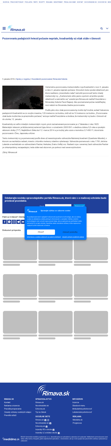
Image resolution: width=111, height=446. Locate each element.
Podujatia (28, 2)
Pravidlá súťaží (10, 415)
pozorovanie (47, 79)
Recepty (42, 2)
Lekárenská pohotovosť (82, 412)
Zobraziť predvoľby (70, 232)
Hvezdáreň (35, 79)
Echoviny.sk (102, 2)
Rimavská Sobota (60, 79)
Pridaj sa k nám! (70, 2)
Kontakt (80, 2)
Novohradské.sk (42, 405)
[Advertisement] (55, 57)
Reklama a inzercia (12, 405)
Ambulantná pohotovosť (82, 409)
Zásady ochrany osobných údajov (73, 237)
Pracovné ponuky (17, 2)
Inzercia (6, 2)
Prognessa (77, 423)
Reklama (49, 2)
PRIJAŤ (41, 232)
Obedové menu (78, 405)
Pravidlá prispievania (12, 409)
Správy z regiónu (23, 79)
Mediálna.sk (78, 420)
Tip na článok (40, 412)
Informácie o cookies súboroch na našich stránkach (44, 237)
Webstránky (58, 2)
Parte (35, 2)
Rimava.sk (39, 402)
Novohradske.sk (90, 2)
